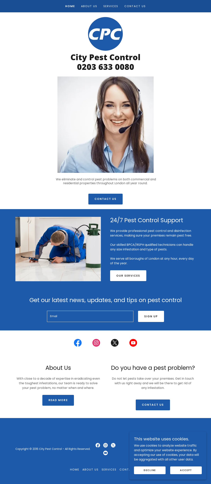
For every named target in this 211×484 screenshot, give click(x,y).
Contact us (105, 199)
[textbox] (90, 316)
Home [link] (70, 6)
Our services (128, 276)
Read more (58, 400)
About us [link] (89, 6)
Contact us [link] (135, 6)
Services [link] (110, 6)
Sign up (151, 316)
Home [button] (74, 469)
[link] (105, 33)
